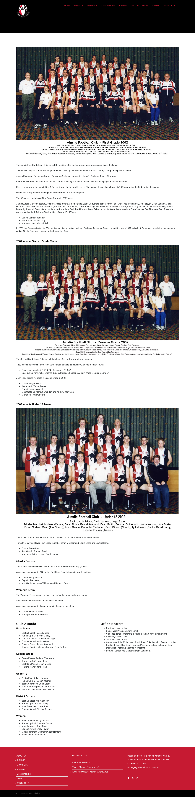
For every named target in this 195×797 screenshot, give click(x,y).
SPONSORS (22, 765)
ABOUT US (22, 755)
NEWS (19, 778)
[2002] (97, 101)
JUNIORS (21, 760)
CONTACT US (23, 783)
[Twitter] (133, 778)
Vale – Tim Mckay (81, 762)
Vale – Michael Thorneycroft (85, 767)
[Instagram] (137, 778)
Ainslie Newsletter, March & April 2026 (90, 771)
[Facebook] (128, 778)
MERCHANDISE (24, 774)
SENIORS (21, 769)
